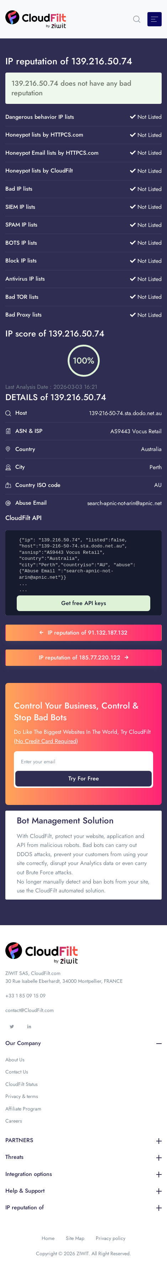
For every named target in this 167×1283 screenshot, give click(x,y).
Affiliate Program (23, 1108)
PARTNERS (83, 1140)
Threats (83, 1157)
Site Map (75, 1238)
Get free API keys (83, 603)
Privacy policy (110, 1238)
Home (48, 1238)
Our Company (83, 1043)
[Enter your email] (83, 761)
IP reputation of (83, 1207)
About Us (15, 1059)
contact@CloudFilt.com (29, 1010)
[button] (137, 19)
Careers (13, 1120)
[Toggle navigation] (154, 19)
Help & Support (83, 1191)
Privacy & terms (21, 1096)
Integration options (83, 1174)
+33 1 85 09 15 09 (25, 995)
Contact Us (16, 1071)
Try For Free (83, 778)
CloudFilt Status (21, 1084)
